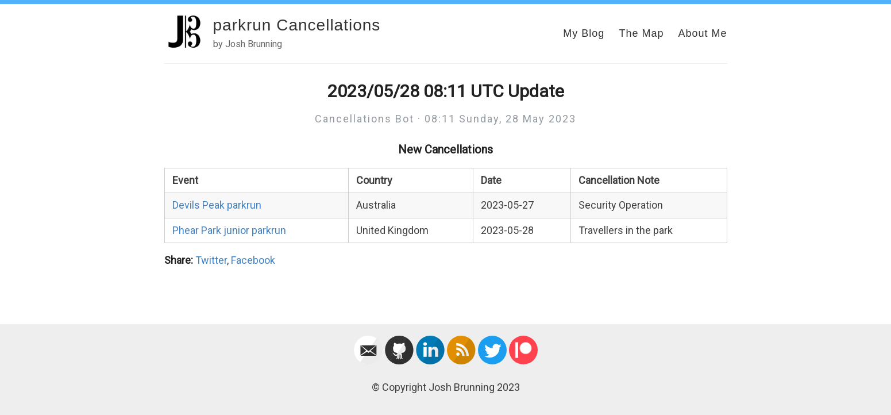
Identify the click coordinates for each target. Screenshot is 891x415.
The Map (641, 33)
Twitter (211, 260)
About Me (702, 33)
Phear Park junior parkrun (229, 230)
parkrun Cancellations (297, 25)
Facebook (253, 260)
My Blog (583, 33)
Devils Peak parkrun (216, 205)
